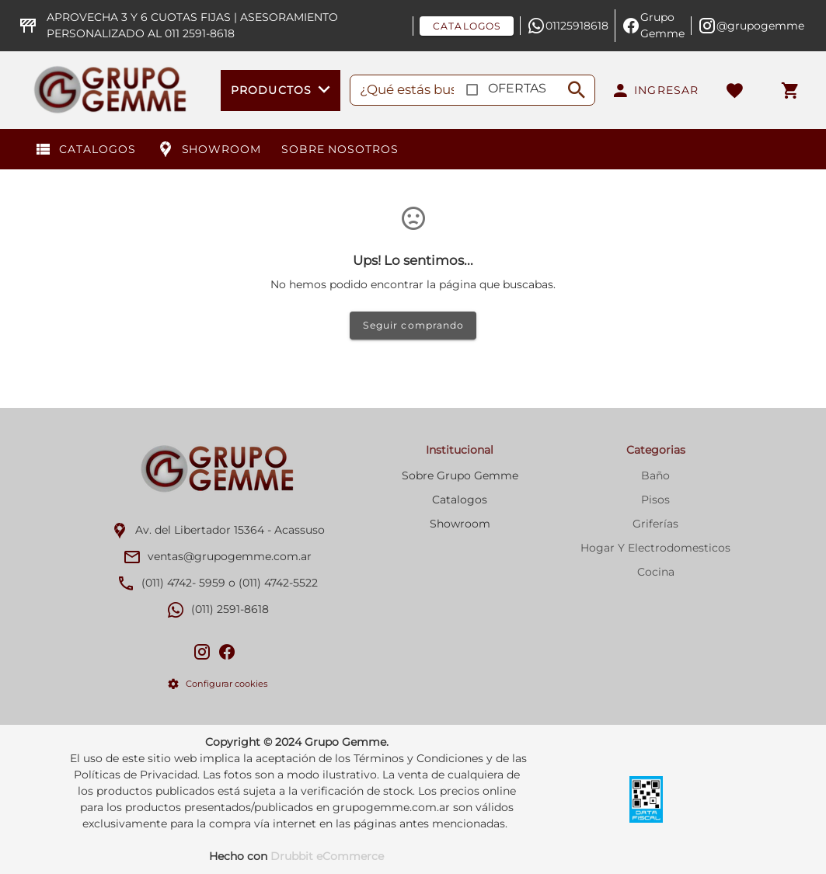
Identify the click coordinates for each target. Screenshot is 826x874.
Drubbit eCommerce (327, 856)
